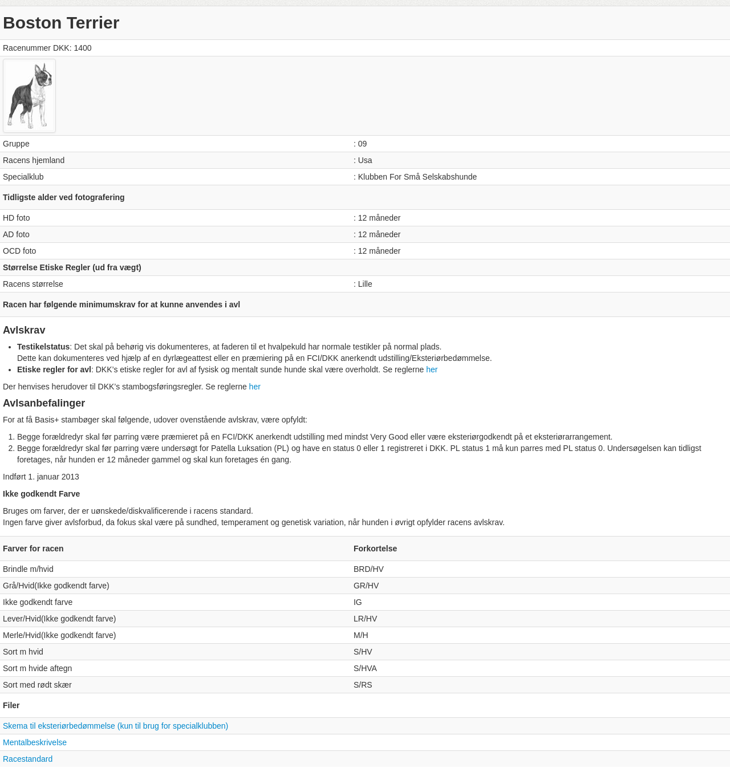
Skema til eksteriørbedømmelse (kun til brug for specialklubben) (115, 725)
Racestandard (27, 758)
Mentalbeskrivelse (35, 742)
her (431, 369)
